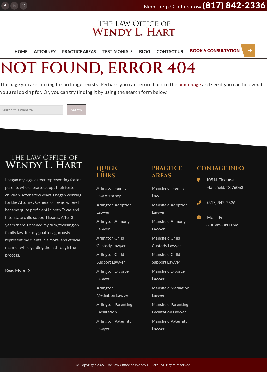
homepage (189, 84)
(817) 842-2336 (234, 5)
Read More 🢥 (17, 270)
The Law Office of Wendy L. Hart (133, 29)
